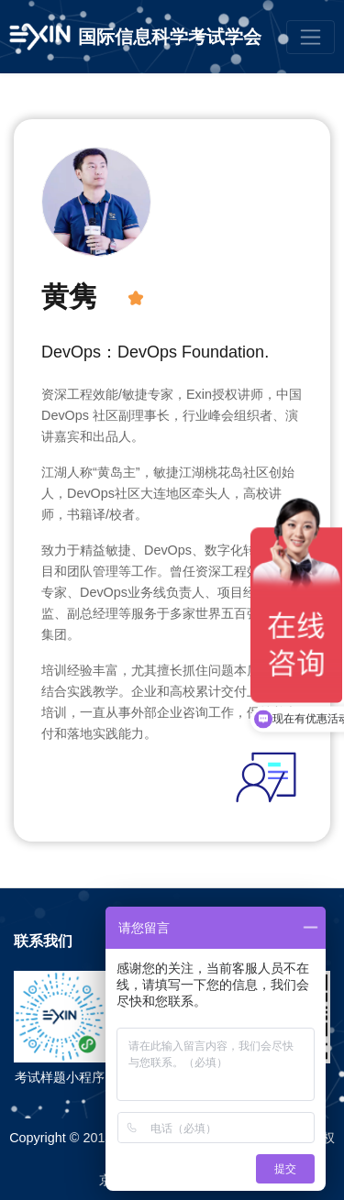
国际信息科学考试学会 (169, 37)
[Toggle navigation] (310, 37)
